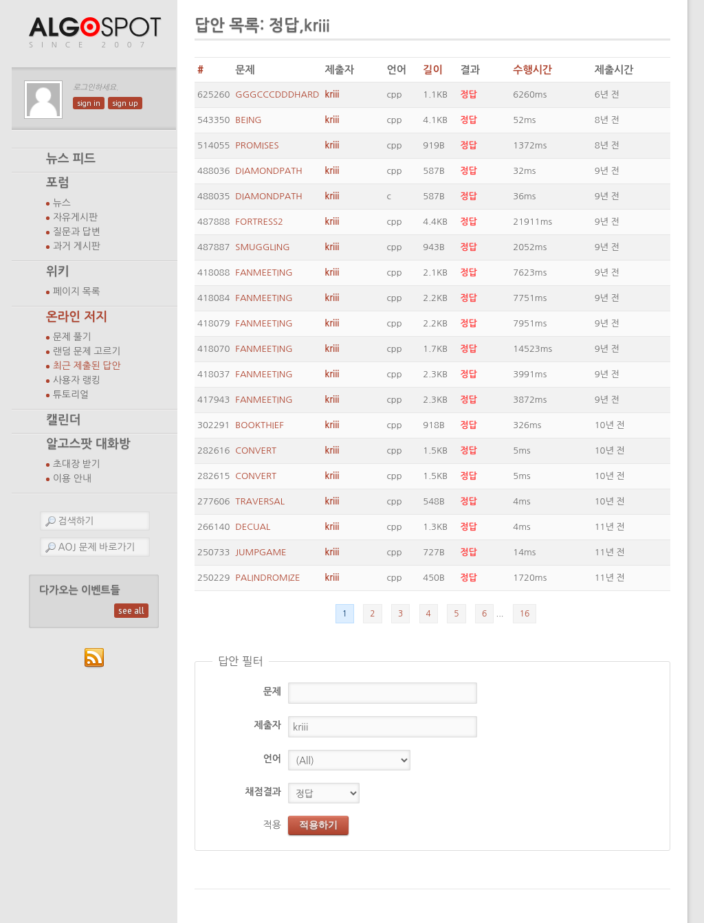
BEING (248, 119)
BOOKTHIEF (259, 425)
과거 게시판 (76, 246)
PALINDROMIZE (267, 577)
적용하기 (318, 824)
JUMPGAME (260, 552)
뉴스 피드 (71, 159)
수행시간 (532, 70)
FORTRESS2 (259, 221)
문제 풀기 (72, 337)
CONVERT (255, 450)
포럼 (57, 183)
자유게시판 (75, 217)
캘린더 (63, 420)
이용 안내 (72, 478)
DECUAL (252, 526)
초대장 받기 (76, 464)
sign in (88, 103)
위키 (57, 271)
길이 (432, 70)
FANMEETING (263, 272)
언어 (272, 759)
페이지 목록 (76, 291)
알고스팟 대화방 (88, 444)
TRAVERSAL (260, 501)
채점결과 (263, 792)
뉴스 (62, 203)
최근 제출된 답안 (87, 365)
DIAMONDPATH (268, 170)
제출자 (267, 725)
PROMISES (256, 145)
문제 (272, 691)
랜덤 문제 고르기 (87, 351)
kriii (332, 94)
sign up (125, 103)
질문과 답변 (76, 231)
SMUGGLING (262, 247)
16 (525, 614)
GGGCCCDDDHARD (277, 94)
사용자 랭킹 (76, 380)
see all (131, 610)
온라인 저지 (76, 317)
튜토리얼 (71, 394)
